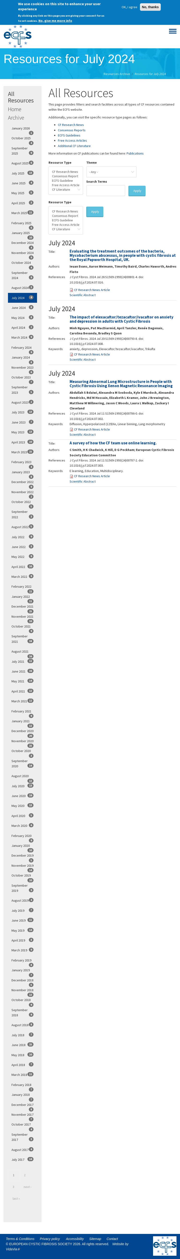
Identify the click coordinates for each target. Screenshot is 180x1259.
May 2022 (22, 556)
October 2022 (22, 503)
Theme (91, 162)
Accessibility (75, 1239)
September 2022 (22, 514)
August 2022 (22, 526)
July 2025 (22, 173)
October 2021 (22, 627)
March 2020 (22, 825)
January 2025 (22, 234)
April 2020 (22, 815)
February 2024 (22, 348)
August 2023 (22, 402)
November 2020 (22, 742)
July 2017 (22, 1159)
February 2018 (22, 1086)
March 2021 (22, 701)
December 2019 (22, 856)
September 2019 (22, 888)
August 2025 (22, 163)
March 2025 (22, 212)
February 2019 (22, 961)
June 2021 (22, 671)
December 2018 (22, 981)
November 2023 (22, 368)
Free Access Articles (72, 140)
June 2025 (22, 183)
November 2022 (22, 493)
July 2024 (22, 297)
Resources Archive (117, 74)
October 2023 (22, 378)
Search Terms (96, 181)
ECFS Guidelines (69, 135)
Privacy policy (50, 1239)
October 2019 (22, 876)
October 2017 (22, 1125)
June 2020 (22, 795)
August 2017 (22, 1149)
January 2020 (22, 847)
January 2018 (22, 1096)
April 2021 (22, 691)
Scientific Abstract (83, 295)
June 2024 (22, 307)
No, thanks (150, 6)
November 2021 (22, 617)
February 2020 (22, 837)
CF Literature (66, 189)
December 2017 (22, 1106)
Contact (112, 1239)
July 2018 (22, 1034)
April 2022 (22, 566)
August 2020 (22, 777)
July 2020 (22, 785)
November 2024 (22, 254)
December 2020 (22, 732)
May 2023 (22, 432)
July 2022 (22, 536)
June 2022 (22, 546)
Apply (137, 191)
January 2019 (22, 971)
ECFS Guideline (66, 180)
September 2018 (22, 1012)
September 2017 (22, 1137)
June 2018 (22, 1044)
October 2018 (22, 1001)
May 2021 (22, 681)
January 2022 (22, 597)
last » (16, 1198)
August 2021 (22, 652)
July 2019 (22, 910)
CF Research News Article (92, 290)
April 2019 (22, 940)
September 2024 (22, 275)
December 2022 (22, 483)
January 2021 (22, 722)
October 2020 (22, 752)
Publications (135, 153)
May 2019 (22, 930)
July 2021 (22, 661)
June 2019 (22, 920)
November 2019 (22, 866)
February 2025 (22, 224)
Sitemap (95, 1239)
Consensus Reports (72, 130)
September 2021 (22, 638)
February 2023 (22, 463)
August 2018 (22, 1024)
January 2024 (22, 358)
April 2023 (22, 442)
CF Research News (71, 125)
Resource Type (60, 162)
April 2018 (22, 1064)
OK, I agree (129, 6)
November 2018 (22, 991)
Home (14, 109)
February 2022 (22, 587)
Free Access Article (66, 185)
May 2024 (22, 317)
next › (27, 1187)
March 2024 (22, 337)
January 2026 (22, 129)
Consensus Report (66, 176)
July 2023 (22, 412)
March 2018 (22, 1074)
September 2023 (22, 389)
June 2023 (22, 422)
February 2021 (22, 712)
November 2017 (22, 1115)
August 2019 (22, 900)
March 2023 (22, 452)
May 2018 (22, 1054)
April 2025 (22, 202)
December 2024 (22, 244)
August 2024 (22, 287)
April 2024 (22, 327)
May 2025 (22, 192)
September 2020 (22, 763)
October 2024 (22, 264)
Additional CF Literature (74, 146)
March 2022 (22, 576)
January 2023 (22, 473)
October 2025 (22, 139)
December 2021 (22, 607)
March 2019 (22, 950)
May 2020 (22, 805)
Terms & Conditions (20, 1239)
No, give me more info (55, 19)
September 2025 (22, 150)
